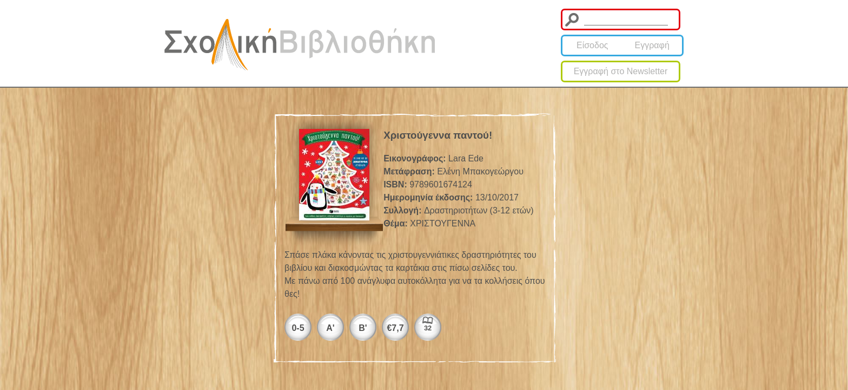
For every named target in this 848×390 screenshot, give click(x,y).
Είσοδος (592, 45)
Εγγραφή (652, 45)
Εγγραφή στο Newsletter (621, 71)
